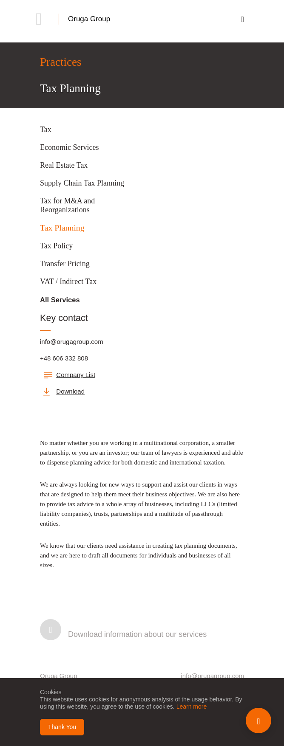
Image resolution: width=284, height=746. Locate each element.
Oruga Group (89, 19)
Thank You (62, 726)
